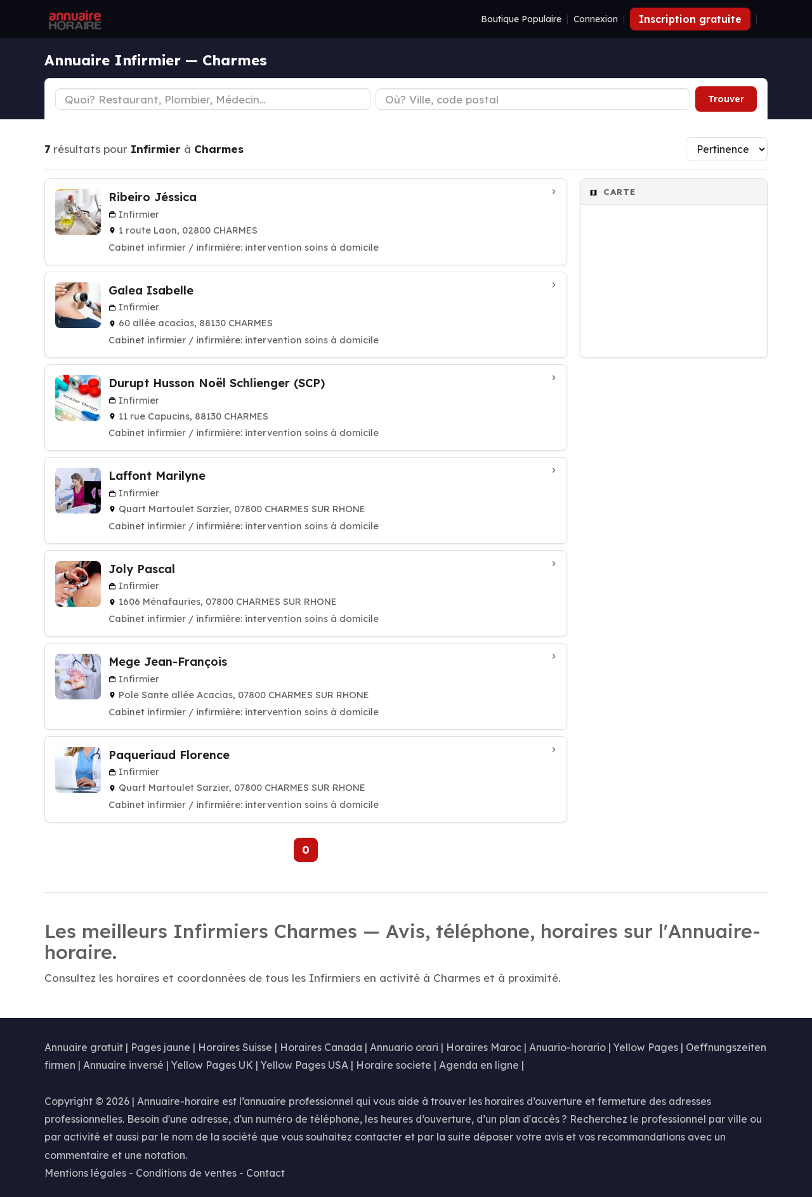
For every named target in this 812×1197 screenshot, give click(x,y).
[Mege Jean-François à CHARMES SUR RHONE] (305, 686)
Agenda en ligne (479, 1065)
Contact (265, 1173)
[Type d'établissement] (212, 99)
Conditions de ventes (186, 1173)
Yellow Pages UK (212, 1065)
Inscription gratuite (690, 19)
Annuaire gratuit (83, 1047)
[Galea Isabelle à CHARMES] (305, 315)
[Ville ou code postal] (533, 99)
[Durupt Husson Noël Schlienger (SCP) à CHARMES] (305, 407)
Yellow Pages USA (304, 1065)
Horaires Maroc (483, 1047)
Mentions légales (85, 1173)
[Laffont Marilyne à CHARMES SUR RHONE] (305, 500)
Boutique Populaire (521, 19)
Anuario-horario (567, 1047)
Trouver (726, 99)
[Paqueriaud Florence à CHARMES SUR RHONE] (305, 779)
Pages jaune (160, 1047)
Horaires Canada (321, 1047)
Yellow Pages (645, 1047)
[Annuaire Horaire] (73, 19)
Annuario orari (404, 1047)
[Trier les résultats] (727, 149)
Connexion (595, 19)
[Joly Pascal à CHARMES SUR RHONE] (305, 593)
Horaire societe (393, 1065)
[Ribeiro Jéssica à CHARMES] (305, 221)
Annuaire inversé (123, 1065)
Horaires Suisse (235, 1047)
